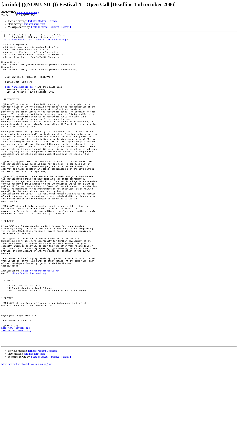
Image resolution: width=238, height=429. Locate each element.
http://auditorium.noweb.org (29, 321)
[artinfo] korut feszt (34, 24)
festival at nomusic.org (51, 41)
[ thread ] (44, 27)
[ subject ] (55, 27)
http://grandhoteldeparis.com (41, 318)
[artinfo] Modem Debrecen (42, 21)
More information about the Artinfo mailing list (26, 426)
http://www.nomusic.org (18, 41)
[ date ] (35, 27)
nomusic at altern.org (28, 12)
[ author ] (66, 27)
